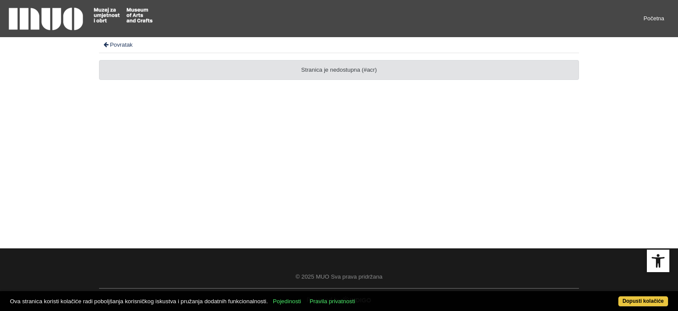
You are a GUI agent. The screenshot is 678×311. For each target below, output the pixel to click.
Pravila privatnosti (366, 296)
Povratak (117, 44)
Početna (653, 18)
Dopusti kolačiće (607, 296)
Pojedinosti (321, 296)
